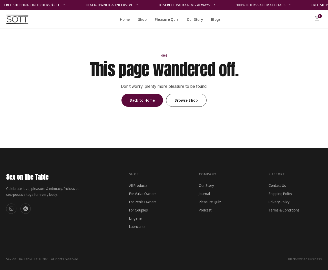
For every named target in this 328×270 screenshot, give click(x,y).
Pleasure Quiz (167, 19)
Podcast (205, 210)
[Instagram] (11, 209)
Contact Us (277, 185)
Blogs (216, 19)
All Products (138, 185)
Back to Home (142, 100)
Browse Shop (186, 100)
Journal (204, 193)
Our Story (195, 19)
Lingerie (135, 218)
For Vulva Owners (143, 193)
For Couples (138, 210)
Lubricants (137, 226)
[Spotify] (25, 209)
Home (125, 19)
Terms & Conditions (284, 210)
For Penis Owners (143, 201)
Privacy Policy (279, 201)
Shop (142, 19)
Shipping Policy (280, 193)
